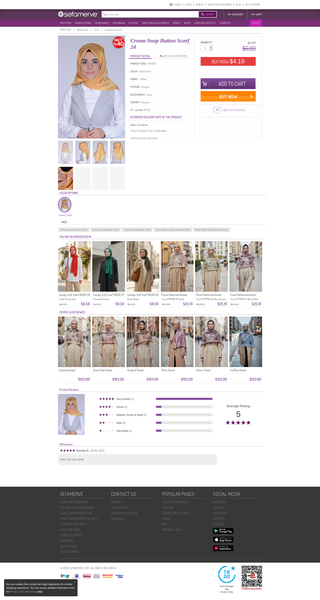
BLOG (238, 4)
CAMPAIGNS (66, 540)
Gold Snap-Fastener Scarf (137, 230)
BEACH (187, 23)
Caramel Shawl (67, 370)
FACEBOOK (219, 502)
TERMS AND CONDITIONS (74, 502)
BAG (164, 524)
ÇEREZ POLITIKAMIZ (71, 535)
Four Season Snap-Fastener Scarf (173, 230)
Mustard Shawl (135, 370)
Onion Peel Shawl (102, 370)
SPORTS (176, 23)
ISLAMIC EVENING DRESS (176, 502)
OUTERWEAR (119, 23)
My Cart (257, 14)
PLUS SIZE (133, 23)
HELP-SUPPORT (252, 4)
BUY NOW (228, 61)
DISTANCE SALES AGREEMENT (77, 507)
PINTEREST (219, 518)
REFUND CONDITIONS (174, 56)
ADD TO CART (232, 83)
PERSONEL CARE (171, 529)
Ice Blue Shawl (238, 370)
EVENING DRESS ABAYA (175, 513)
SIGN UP (199, 4)
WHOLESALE (118, 518)
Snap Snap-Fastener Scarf (74, 230)
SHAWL (166, 518)
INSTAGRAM (219, 513)
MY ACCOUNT (235, 14)
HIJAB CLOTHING (83, 23)
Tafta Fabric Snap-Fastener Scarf (211, 230)
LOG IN (188, 4)
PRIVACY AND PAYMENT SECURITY (79, 518)
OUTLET (256, 23)
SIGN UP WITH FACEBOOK (219, 4)
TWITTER (218, 507)
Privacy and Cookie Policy (23, 591)
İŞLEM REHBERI (68, 546)
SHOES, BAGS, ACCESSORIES (155, 23)
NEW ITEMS (65, 23)
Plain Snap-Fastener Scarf (105, 230)
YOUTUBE (218, 524)
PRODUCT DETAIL (140, 56)
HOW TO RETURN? (70, 529)
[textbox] (146, 14)
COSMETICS (225, 23)
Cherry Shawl (203, 370)
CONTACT (116, 502)
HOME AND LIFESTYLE (205, 23)
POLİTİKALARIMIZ (69, 551)
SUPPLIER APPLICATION (124, 513)
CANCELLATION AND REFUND (76, 513)
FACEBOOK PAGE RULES (73, 524)
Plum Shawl (168, 370)
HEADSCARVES (102, 23)
